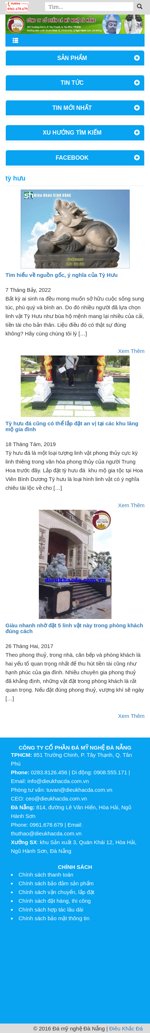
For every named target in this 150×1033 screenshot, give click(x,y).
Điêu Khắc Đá (126, 1028)
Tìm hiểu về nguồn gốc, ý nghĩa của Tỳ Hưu (61, 275)
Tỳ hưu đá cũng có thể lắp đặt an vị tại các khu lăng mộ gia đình (71, 426)
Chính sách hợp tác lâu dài (51, 909)
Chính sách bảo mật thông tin (54, 918)
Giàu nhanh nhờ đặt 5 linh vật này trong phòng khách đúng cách (74, 628)
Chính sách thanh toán (46, 874)
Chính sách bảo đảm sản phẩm (56, 883)
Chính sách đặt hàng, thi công (55, 901)
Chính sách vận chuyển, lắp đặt (56, 892)
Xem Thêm (131, 351)
